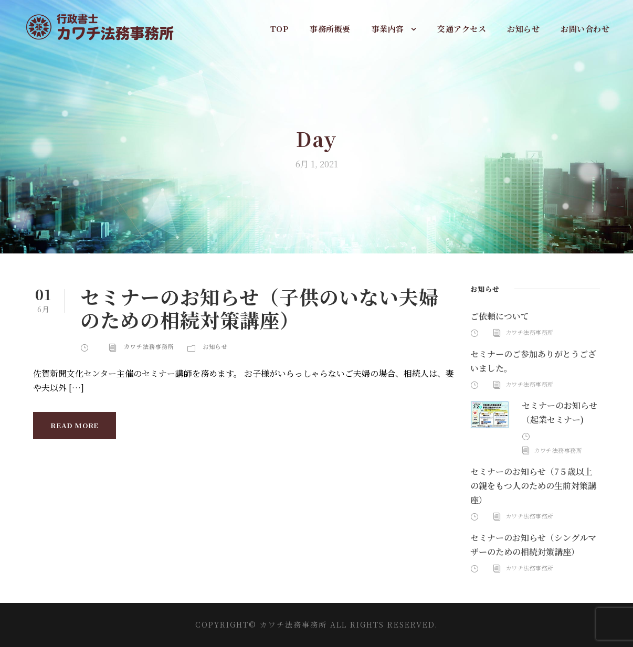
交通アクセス (461, 28)
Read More (74, 425)
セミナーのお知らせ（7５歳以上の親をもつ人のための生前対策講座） (533, 485)
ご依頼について (499, 316)
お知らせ (523, 28)
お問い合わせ (585, 28)
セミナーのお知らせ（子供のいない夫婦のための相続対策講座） (259, 308)
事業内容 (388, 28)
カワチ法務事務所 (149, 346)
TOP (279, 28)
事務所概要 (330, 28)
